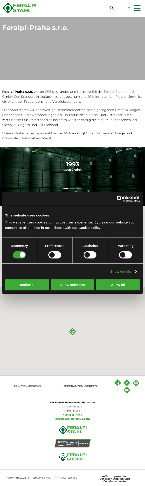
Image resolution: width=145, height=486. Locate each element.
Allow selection (72, 285)
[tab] (65, 188)
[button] (72, 331)
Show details (120, 271)
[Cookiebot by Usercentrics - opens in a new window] (120, 198)
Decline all (27, 285)
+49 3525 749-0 (72, 414)
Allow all (118, 285)
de (123, 8)
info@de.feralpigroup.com (72, 418)
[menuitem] (124, 8)
